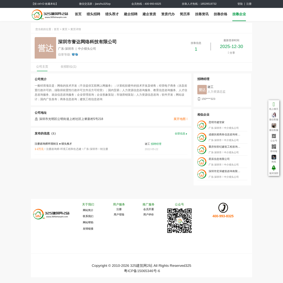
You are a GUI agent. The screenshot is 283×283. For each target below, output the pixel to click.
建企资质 (149, 14)
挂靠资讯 (202, 14)
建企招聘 (130, 14)
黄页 (64, 29)
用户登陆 (119, 214)
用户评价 (148, 214)
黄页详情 (75, 29)
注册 (249, 3)
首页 (78, 14)
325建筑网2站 (141, 266)
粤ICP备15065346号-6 (142, 271)
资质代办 (168, 14)
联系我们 (88, 216)
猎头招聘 (93, 14)
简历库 (185, 14)
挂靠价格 (220, 14)
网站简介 (88, 210)
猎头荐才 (112, 14)
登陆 (240, 3)
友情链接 (88, 228)
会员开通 (148, 209)
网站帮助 (88, 222)
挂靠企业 (239, 14)
